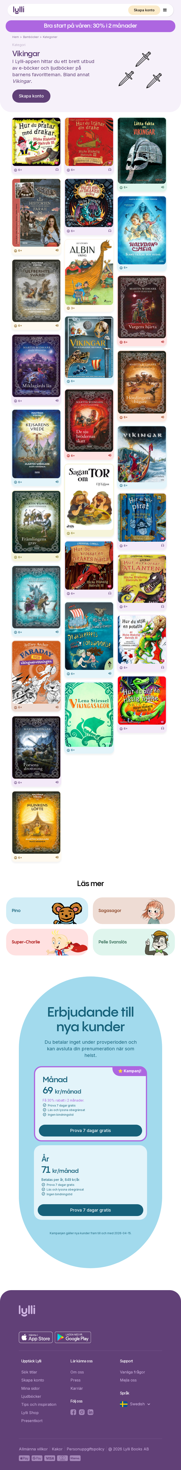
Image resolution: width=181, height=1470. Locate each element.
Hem (15, 37)
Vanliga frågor (132, 1372)
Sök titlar (29, 1372)
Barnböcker (31, 37)
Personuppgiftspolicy (85, 1449)
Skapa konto (144, 10)
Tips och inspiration (38, 1404)
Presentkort (31, 1420)
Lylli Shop (30, 1412)
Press (75, 1380)
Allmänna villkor (33, 1449)
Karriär (76, 1388)
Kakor (57, 1449)
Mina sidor (30, 1388)
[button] (165, 10)
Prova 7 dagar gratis (90, 1130)
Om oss (77, 1372)
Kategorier (50, 37)
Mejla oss (128, 1380)
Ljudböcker (31, 1396)
